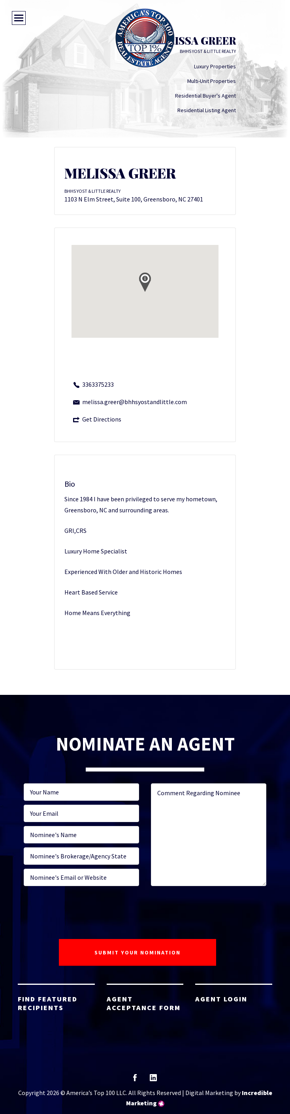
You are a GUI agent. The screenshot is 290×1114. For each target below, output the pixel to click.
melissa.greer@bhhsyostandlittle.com (134, 402)
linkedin (153, 1080)
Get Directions (101, 419)
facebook (135, 1080)
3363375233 (98, 384)
